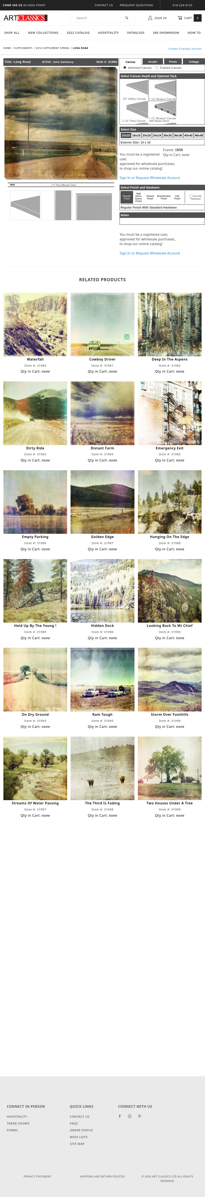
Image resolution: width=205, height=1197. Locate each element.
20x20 (147, 135)
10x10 (126, 135)
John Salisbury (63, 62)
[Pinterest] (141, 1118)
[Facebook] (121, 1118)
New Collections (43, 33)
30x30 (167, 135)
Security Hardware (196, 197)
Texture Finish (150, 197)
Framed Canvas (170, 68)
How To (194, 33)
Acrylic (152, 61)
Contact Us (104, 5)
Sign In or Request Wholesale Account (150, 177)
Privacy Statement (37, 1176)
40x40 (188, 135)
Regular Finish (127, 197)
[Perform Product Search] (127, 18)
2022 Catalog (78, 33)
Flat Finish (177, 197)
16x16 (136, 135)
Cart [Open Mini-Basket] (190, 17)
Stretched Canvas (140, 68)
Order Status (81, 1130)
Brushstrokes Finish (164, 197)
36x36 (178, 135)
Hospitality (108, 33)
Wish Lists (79, 1137)
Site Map (77, 1144)
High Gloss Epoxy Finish (138, 197)
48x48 (199, 135)
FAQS (74, 1123)
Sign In (157, 18)
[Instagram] (131, 1118)
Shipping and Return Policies (102, 1176)
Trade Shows (18, 1123)
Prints (173, 61)
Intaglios (135, 33)
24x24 (157, 135)
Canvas (130, 62)
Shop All (12, 33)
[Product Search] (95, 18)
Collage (194, 61)
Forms (12, 1130)
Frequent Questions (136, 5)
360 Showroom (166, 33)
